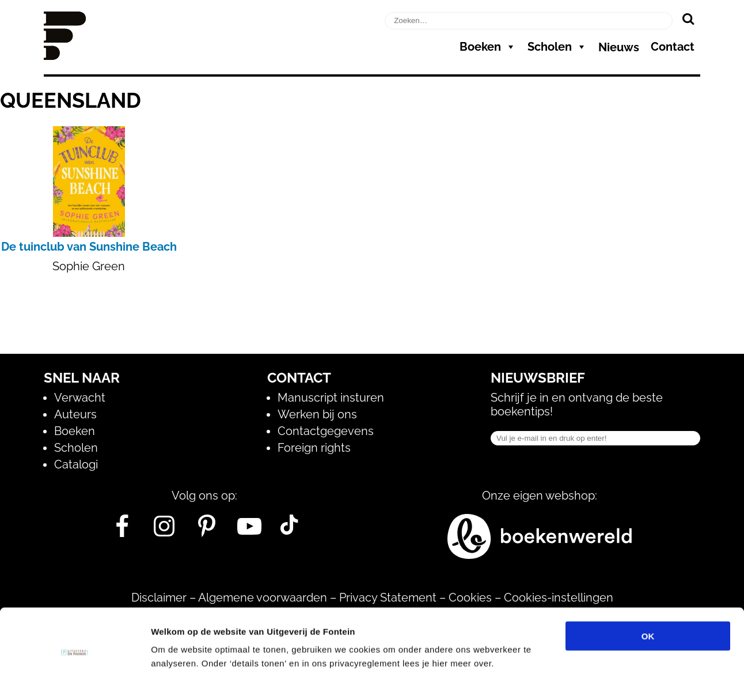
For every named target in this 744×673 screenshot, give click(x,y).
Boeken (488, 46)
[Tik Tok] (289, 531)
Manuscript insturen (331, 397)
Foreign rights (314, 448)
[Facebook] (122, 531)
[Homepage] (65, 56)
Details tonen (622, 650)
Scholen (557, 46)
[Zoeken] (687, 18)
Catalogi (76, 464)
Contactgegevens (326, 431)
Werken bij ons (317, 414)
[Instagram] (164, 531)
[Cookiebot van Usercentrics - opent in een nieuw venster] (74, 650)
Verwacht (79, 397)
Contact (672, 47)
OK (648, 576)
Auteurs (75, 414)
